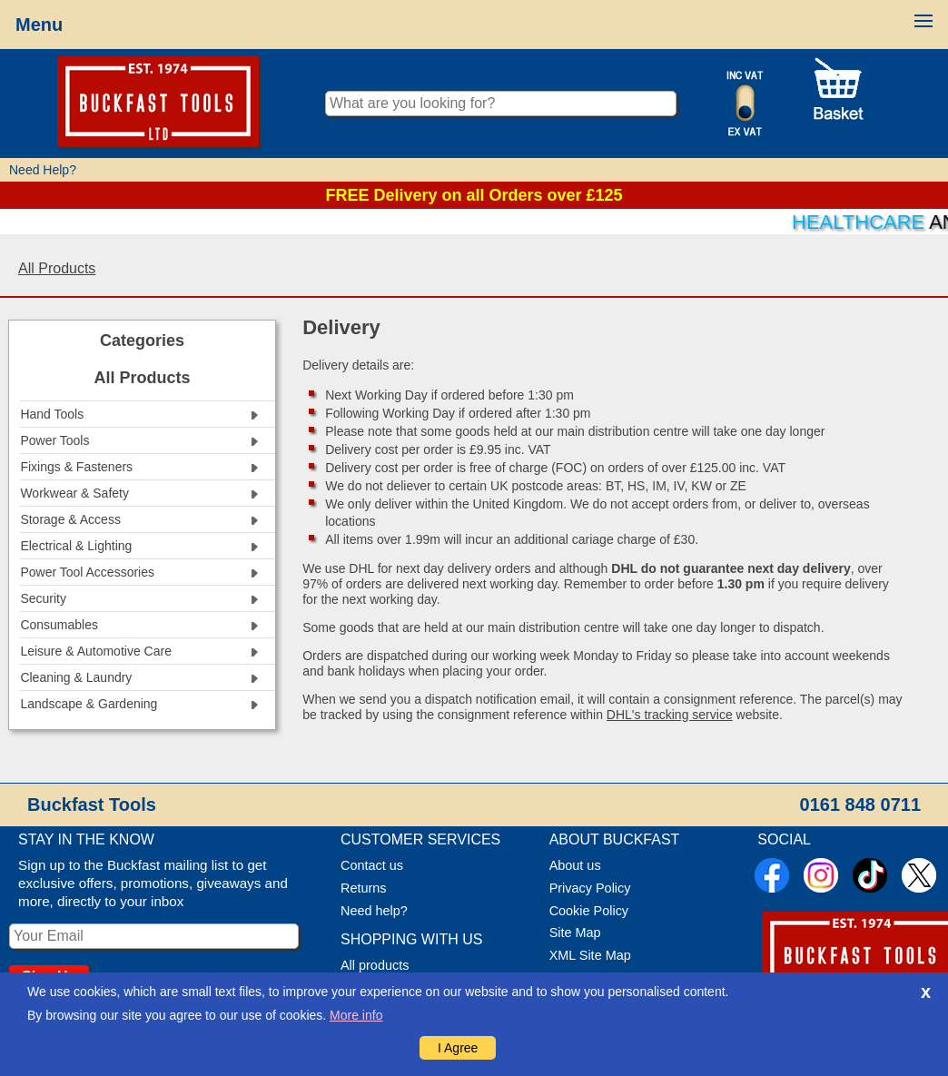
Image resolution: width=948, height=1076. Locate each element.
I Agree (458, 1048)
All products (375, 965)
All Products (56, 268)
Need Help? (42, 170)
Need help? (374, 910)
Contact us (372, 865)
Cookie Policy (588, 910)
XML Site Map (590, 955)
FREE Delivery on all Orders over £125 (473, 195)
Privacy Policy (590, 888)
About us (575, 865)
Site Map (575, 932)
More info (356, 1015)
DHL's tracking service (670, 714)
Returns (364, 888)
